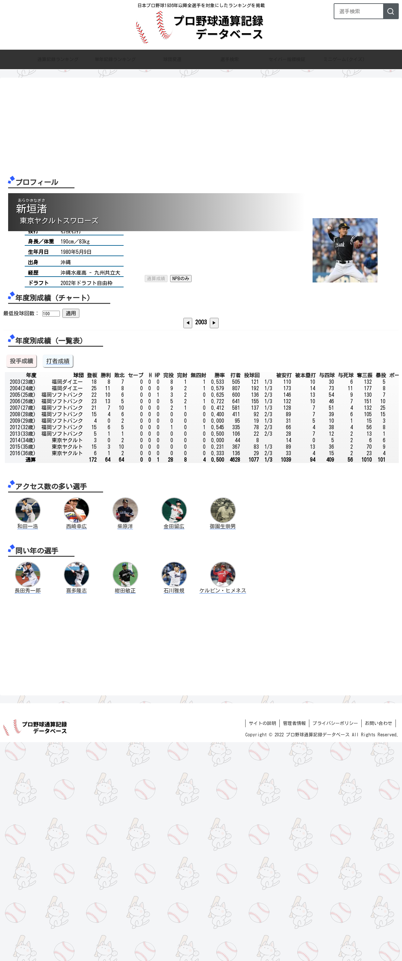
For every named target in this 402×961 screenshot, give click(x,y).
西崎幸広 (76, 745)
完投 (168, 594)
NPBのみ (180, 242)
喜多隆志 (76, 809)
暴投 (381, 594)
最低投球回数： (21, 386)
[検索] (390, 11)
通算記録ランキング (57, 59)
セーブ (135, 594)
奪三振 (364, 594)
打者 (235, 594)
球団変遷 (172, 59)
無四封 (198, 594)
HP (157, 594)
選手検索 (229, 59)
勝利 (105, 594)
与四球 (327, 594)
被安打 (284, 594)
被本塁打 (305, 594)
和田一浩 (27, 745)
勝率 (219, 594)
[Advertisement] (198, 126)
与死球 (346, 594)
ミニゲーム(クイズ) (344, 59)
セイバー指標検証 (287, 59)
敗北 (119, 594)
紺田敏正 (125, 809)
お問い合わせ (378, 942)
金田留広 (174, 745)
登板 (92, 594)
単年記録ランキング (115, 59)
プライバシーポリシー (335, 942)
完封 (182, 594)
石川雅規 (174, 809)
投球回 (252, 594)
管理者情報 (294, 942)
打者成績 (58, 580)
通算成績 (156, 242)
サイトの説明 (262, 942)
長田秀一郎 (28, 809)
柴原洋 (125, 745)
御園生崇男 (223, 745)
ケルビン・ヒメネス (222, 809)
